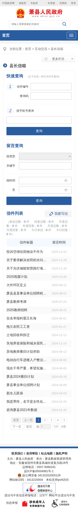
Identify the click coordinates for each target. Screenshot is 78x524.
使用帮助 (32, 453)
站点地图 (47, 453)
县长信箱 (57, 49)
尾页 (29, 426)
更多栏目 (58, 59)
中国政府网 (8, 3)
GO (56, 426)
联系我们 (17, 453)
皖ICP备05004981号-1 (38, 471)
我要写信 (61, 213)
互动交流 (41, 49)
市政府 (34, 3)
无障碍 (63, 3)
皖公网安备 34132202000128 (39, 475)
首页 (6, 35)
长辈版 (51, 3)
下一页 (16, 426)
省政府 (22, 3)
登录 (73, 3)
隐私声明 (61, 453)
